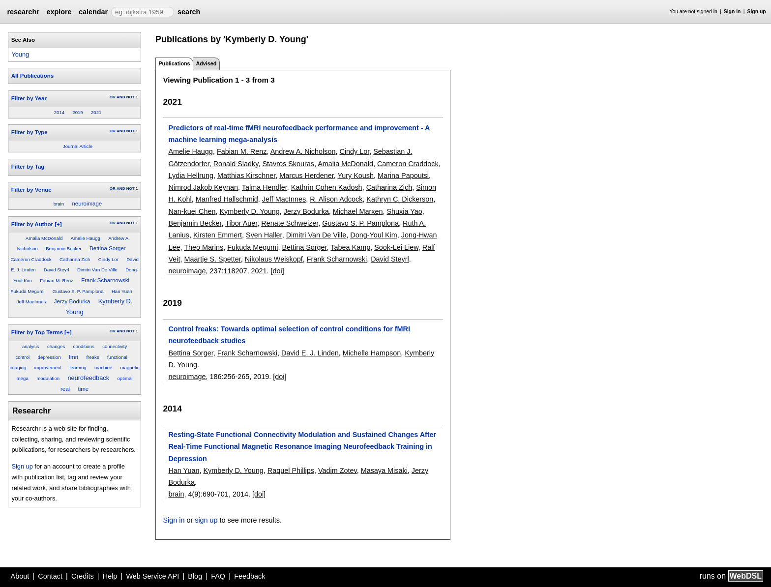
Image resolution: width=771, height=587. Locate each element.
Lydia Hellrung (190, 175)
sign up (206, 520)
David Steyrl (56, 269)
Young (20, 54)
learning (77, 367)
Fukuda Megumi (28, 291)
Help (110, 576)
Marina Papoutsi (403, 175)
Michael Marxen (358, 211)
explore (58, 12)
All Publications (32, 76)
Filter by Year (29, 98)
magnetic (130, 367)
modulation (47, 378)
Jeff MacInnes (31, 301)
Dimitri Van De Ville (97, 269)
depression (49, 357)
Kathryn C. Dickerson (399, 199)
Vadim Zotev (337, 470)
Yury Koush (355, 175)
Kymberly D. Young (249, 211)
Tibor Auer (241, 223)
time (83, 389)
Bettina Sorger (107, 248)
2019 (77, 112)
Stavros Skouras (288, 164)
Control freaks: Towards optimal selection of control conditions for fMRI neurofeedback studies (289, 335)
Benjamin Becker (64, 248)
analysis (30, 346)
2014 (59, 112)
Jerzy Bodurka (72, 301)
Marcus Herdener (306, 175)
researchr (23, 12)
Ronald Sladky (236, 164)
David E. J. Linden (310, 353)
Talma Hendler (264, 187)
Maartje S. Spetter (212, 259)
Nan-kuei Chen (191, 211)
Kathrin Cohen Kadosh (326, 187)
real (65, 389)
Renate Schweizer (289, 223)
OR (113, 97)
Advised (206, 63)
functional (117, 357)
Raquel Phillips (290, 470)
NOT (130, 97)
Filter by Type (29, 132)
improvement (47, 367)
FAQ (218, 576)
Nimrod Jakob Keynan (203, 187)
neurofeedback (88, 378)
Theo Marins (203, 247)
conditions (83, 346)
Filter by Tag (28, 167)
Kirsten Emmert (217, 235)
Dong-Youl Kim (373, 235)
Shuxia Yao (404, 211)
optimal (124, 378)
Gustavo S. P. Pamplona (78, 291)
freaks (92, 357)
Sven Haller (264, 235)
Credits (82, 576)
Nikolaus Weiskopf (274, 259)
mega (23, 378)
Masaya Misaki (384, 470)
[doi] (277, 271)
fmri (73, 357)
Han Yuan (122, 291)
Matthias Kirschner (246, 175)
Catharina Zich (74, 259)
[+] (58, 224)
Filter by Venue (31, 190)
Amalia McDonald (44, 238)
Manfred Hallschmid (227, 199)
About (20, 576)
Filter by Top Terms (37, 332)
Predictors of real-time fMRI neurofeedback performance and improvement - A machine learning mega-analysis (299, 134)
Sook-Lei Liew (396, 247)
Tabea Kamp (350, 247)
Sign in (732, 11)
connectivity (114, 346)
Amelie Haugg (85, 238)
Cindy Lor (108, 259)
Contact (50, 576)
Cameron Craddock (30, 259)
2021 (96, 112)
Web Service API (152, 576)
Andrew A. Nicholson (303, 151)
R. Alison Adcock (336, 199)
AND (121, 97)
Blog (195, 576)
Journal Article (77, 146)
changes (56, 346)
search (189, 12)
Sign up (756, 11)
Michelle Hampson (372, 353)
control (22, 357)
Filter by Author (32, 224)
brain (59, 203)
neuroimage (87, 203)
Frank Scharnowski (105, 280)
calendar (93, 12)
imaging (18, 367)
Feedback (249, 576)
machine (103, 367)
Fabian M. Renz (56, 280)
